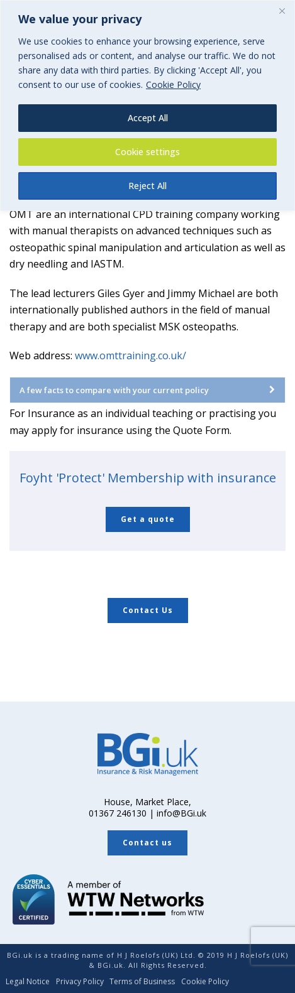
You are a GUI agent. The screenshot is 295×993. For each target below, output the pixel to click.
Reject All (147, 186)
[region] (147, 105)
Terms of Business (142, 982)
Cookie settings (147, 152)
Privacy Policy (80, 982)
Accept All (148, 118)
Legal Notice (28, 982)
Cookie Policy (173, 84)
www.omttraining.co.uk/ (130, 355)
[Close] (281, 10)
